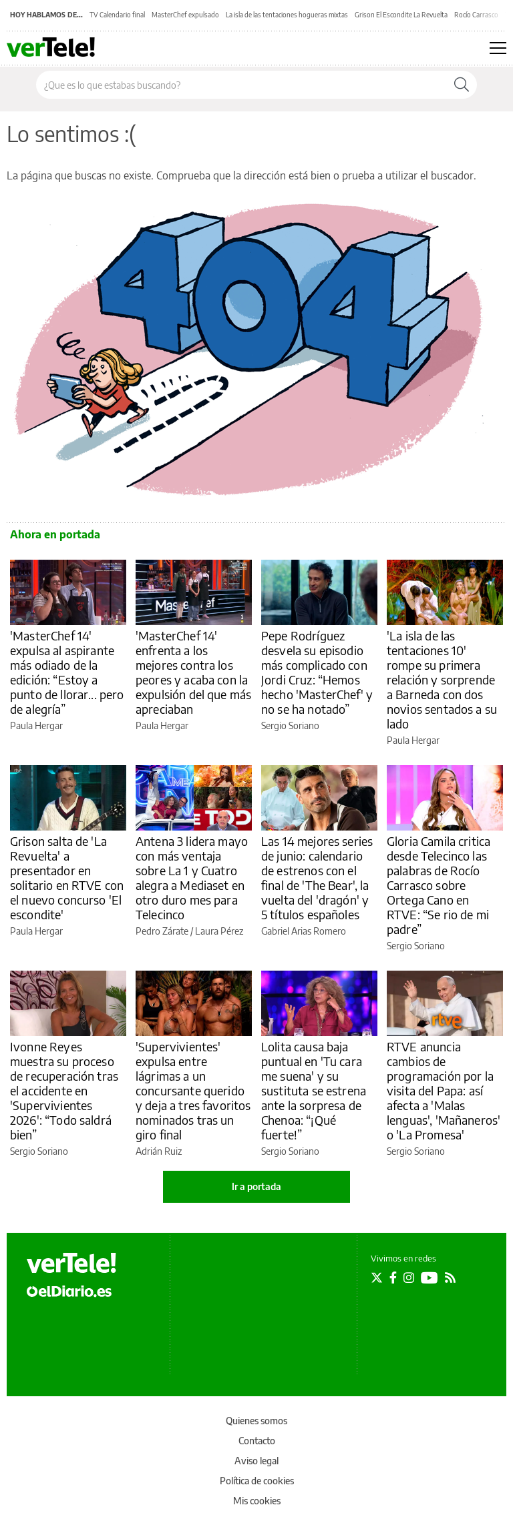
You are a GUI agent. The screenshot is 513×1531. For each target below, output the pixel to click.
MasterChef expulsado (185, 15)
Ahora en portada (55, 534)
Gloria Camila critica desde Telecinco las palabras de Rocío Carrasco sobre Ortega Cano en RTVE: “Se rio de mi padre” (438, 885)
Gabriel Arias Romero (303, 931)
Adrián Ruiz (159, 1151)
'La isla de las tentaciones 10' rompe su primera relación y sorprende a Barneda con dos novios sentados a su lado (442, 679)
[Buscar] (461, 85)
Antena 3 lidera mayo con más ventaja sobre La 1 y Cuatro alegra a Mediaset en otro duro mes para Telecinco (192, 877)
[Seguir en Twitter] (377, 1277)
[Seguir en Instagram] (408, 1277)
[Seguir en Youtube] (429, 1277)
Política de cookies (257, 1480)
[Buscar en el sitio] (241, 85)
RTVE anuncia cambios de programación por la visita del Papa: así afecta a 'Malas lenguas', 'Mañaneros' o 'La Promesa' (443, 1090)
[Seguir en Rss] (450, 1277)
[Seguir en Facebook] (393, 1277)
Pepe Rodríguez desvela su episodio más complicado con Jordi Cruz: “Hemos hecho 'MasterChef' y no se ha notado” (317, 672)
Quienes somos (256, 1420)
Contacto (256, 1440)
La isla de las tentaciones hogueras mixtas (287, 15)
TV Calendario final (117, 15)
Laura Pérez (219, 931)
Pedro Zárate (162, 931)
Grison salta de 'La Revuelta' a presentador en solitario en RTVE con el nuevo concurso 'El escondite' (67, 877)
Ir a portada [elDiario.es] (256, 1186)
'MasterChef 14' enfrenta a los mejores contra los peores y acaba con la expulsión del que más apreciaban (193, 672)
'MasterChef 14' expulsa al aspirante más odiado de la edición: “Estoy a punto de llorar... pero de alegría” (67, 672)
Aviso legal (256, 1460)
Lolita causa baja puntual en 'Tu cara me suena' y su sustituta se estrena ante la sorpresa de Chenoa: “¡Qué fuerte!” (313, 1090)
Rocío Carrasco (476, 15)
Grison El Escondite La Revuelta (401, 15)
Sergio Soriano (290, 725)
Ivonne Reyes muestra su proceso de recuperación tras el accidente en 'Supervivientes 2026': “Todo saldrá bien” (64, 1090)
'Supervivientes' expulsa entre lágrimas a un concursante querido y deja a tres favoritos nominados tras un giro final (193, 1090)
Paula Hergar (36, 725)
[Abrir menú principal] (498, 48)
